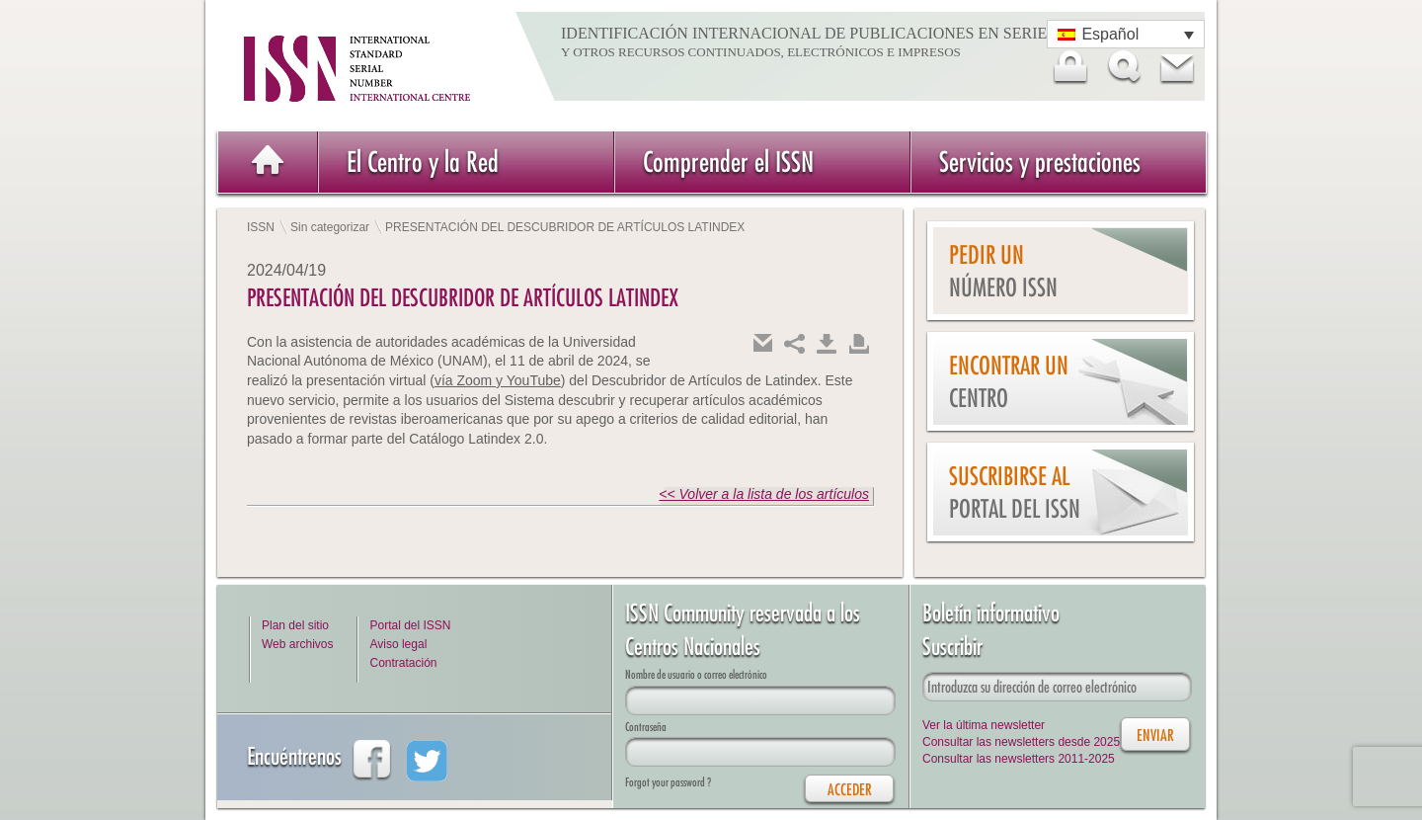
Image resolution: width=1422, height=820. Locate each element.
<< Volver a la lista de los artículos (764, 494)
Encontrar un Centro (1008, 382)
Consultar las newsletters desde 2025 (1021, 742)
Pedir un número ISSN (1003, 271)
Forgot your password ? (668, 782)
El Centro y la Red (423, 161)
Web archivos (297, 644)
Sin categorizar (329, 227)
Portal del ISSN (409, 625)
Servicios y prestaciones (1040, 161)
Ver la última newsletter (983, 725)
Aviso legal (398, 644)
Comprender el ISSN (728, 161)
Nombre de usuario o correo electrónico (696, 674)
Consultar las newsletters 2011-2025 (1018, 759)
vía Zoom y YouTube (497, 380)
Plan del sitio (295, 625)
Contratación (402, 663)
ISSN (261, 227)
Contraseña (646, 726)
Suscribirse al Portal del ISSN (1014, 492)
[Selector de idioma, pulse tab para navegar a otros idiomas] (1126, 34)
